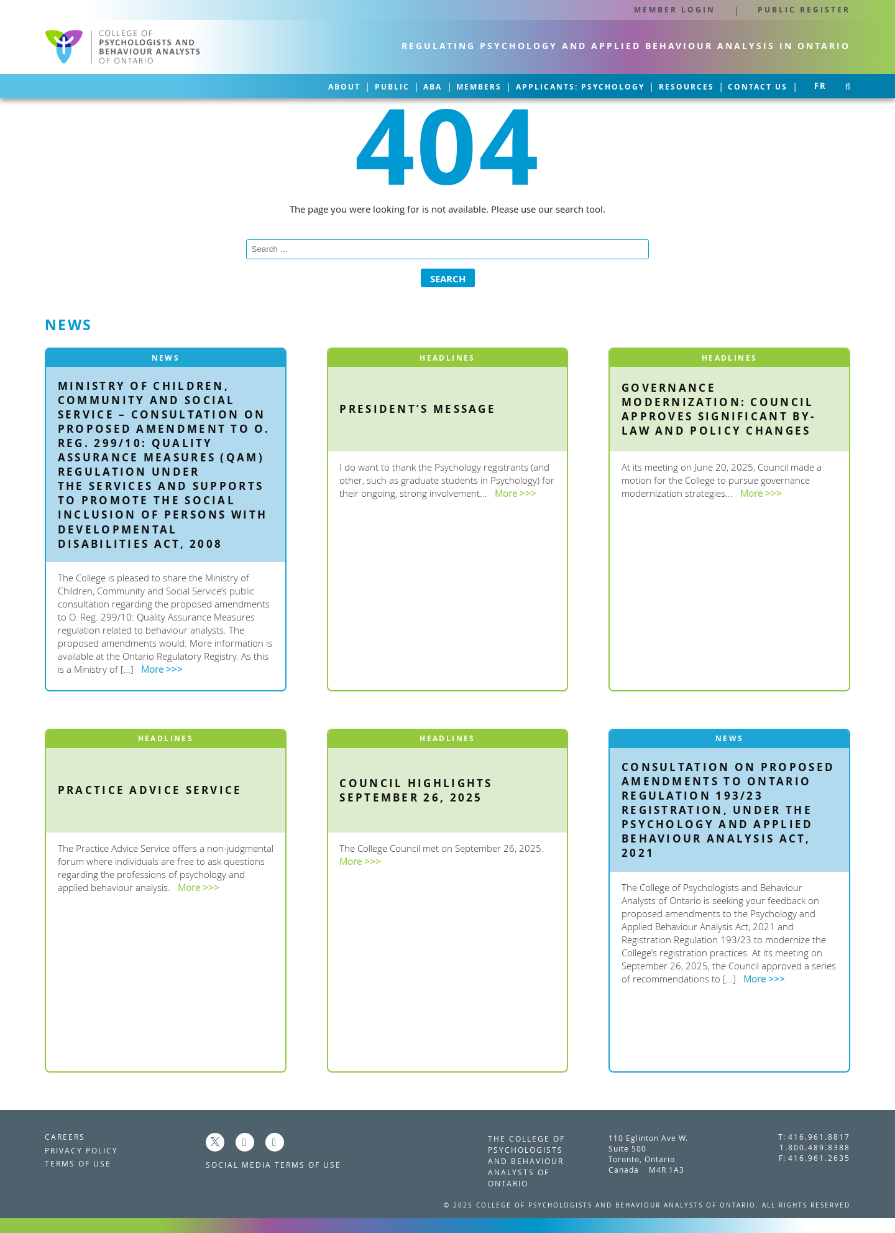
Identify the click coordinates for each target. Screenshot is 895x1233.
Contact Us (748, 85)
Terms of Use (78, 1160)
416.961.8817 (819, 1133)
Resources (655, 85)
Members (406, 85)
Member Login (674, 10)
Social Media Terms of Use (273, 1161)
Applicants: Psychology (528, 85)
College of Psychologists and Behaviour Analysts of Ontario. (619, 1201)
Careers (65, 1133)
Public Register (804, 10)
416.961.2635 (819, 1154)
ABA (340, 85)
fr (820, 84)
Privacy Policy (81, 1146)
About (210, 85)
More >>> (162, 665)
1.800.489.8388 (814, 1143)
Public (278, 85)
